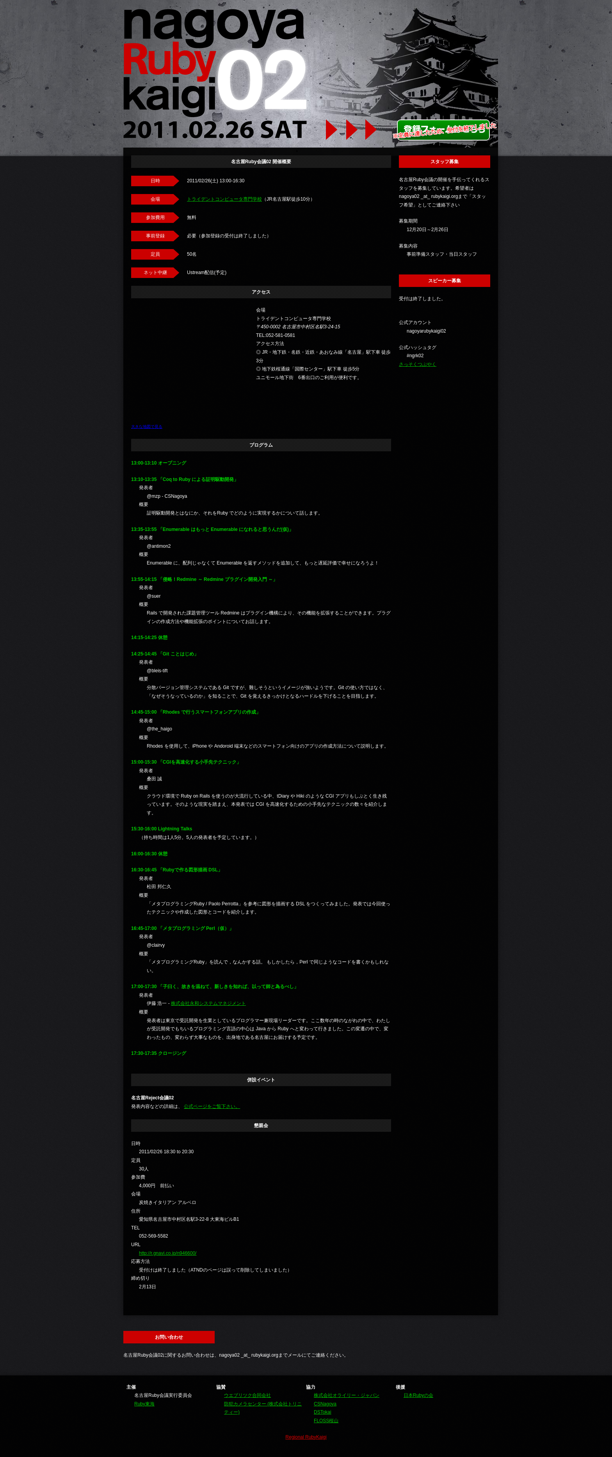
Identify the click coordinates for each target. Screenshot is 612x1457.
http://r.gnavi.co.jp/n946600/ (167, 1253)
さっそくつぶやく (417, 364)
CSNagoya (325, 1404)
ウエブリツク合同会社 (247, 1395)
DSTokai (322, 1412)
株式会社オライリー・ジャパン (346, 1395)
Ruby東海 (144, 1404)
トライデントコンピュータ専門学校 (224, 199)
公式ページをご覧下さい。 (212, 1106)
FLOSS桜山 (326, 1420)
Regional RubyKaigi (305, 1437)
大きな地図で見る (146, 426)
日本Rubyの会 (418, 1395)
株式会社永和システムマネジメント (208, 1003)
